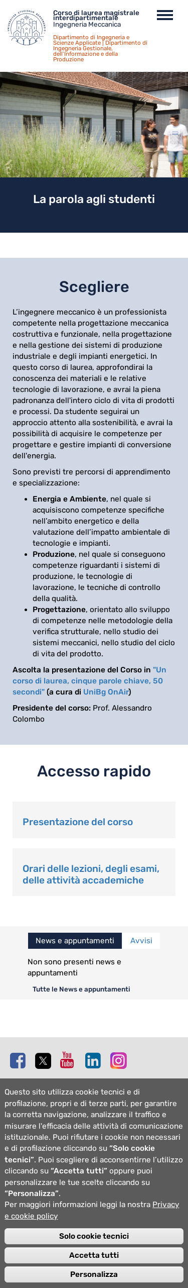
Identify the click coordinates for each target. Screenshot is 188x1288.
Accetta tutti (94, 1268)
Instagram (120, 1060)
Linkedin (95, 1060)
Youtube (70, 1059)
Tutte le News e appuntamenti (81, 989)
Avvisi (141, 940)
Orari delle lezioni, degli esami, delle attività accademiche (91, 874)
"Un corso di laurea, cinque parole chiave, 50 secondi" (89, 681)
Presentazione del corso (78, 822)
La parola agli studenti (94, 199)
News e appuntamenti (75, 940)
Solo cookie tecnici (94, 1249)
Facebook (20, 1060)
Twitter (45, 1060)
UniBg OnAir (105, 692)
